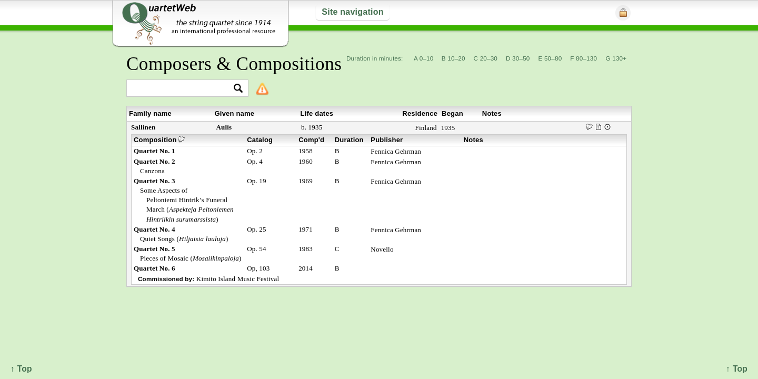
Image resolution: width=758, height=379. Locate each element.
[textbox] (183, 88)
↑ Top (736, 368)
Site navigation (352, 11)
